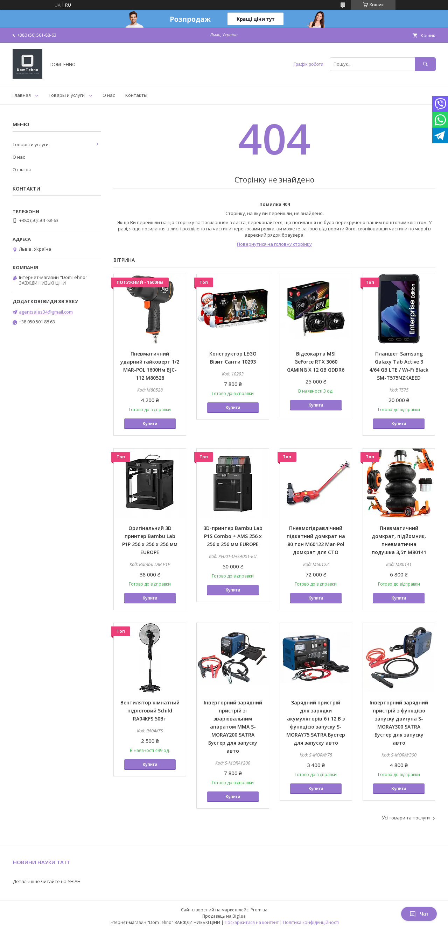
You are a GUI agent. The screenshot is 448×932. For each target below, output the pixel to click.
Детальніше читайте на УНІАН (46, 881)
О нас (109, 95)
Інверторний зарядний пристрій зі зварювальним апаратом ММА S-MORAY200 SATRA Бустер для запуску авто (233, 726)
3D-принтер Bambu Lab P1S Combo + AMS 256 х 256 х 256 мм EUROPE (232, 536)
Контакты (136, 95)
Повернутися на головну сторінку (274, 244)
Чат (419, 914)
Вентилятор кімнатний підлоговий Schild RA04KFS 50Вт (150, 710)
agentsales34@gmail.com (46, 312)
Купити (149, 423)
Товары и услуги (67, 95)
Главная (22, 95)
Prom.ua (259, 910)
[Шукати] (425, 64)
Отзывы (22, 169)
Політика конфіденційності (311, 922)
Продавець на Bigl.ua (224, 916)
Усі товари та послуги (406, 818)
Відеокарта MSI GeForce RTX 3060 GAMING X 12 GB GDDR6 (315, 361)
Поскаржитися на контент (252, 922)
